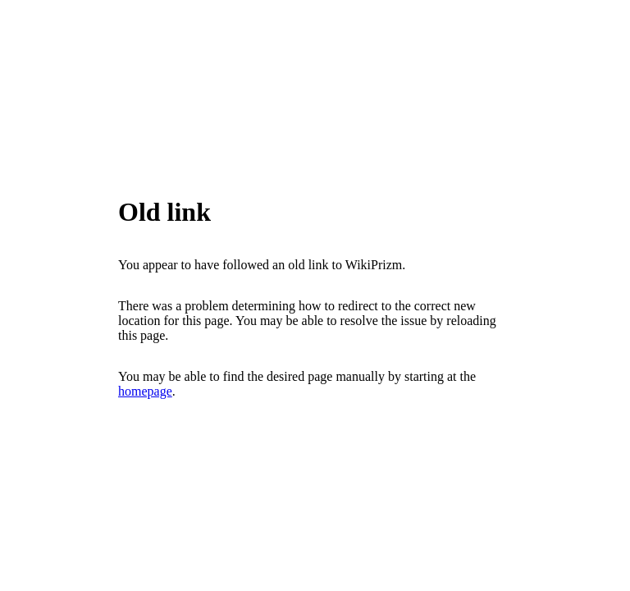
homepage (145, 391)
